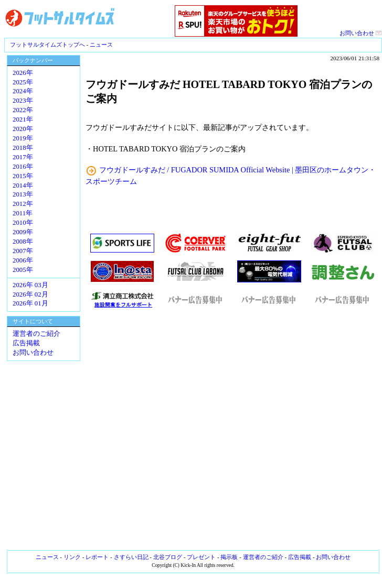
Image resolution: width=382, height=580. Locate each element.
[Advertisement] (232, 429)
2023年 (23, 100)
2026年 (23, 72)
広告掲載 (26, 343)
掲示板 (229, 557)
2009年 (23, 232)
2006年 (23, 260)
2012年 (23, 203)
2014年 (23, 185)
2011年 (23, 213)
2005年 (23, 269)
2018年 (23, 147)
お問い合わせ (360, 33)
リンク (72, 557)
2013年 (23, 194)
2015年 (23, 176)
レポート (97, 557)
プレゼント (201, 557)
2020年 (23, 129)
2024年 (23, 91)
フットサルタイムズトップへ (47, 44)
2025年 (23, 82)
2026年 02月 (30, 294)
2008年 (23, 241)
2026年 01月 (30, 303)
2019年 (23, 138)
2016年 (23, 166)
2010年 (23, 222)
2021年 (23, 119)
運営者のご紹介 (36, 333)
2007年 (23, 251)
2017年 (23, 157)
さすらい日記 (131, 557)
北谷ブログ (167, 557)
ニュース (101, 44)
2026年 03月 (30, 285)
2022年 (23, 110)
